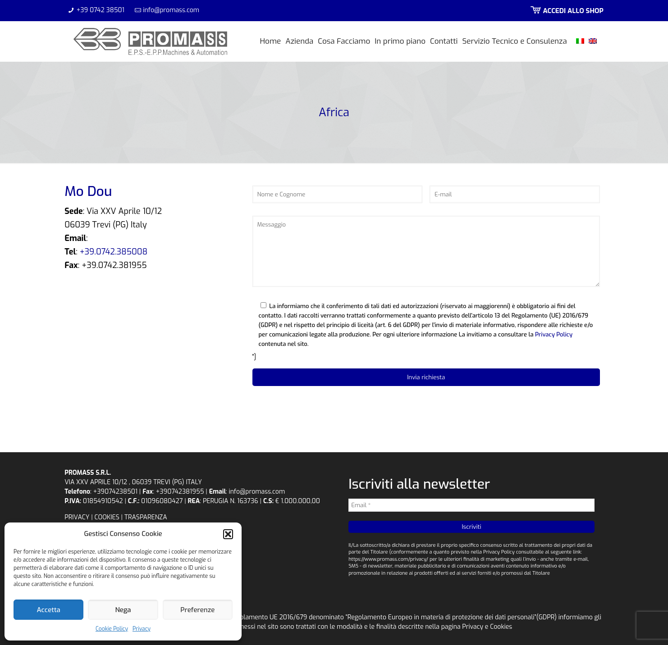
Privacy (142, 628)
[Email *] (471, 505)
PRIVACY (76, 517)
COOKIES (107, 517)
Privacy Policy (553, 334)
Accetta (48, 609)
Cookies (501, 626)
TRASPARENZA (145, 517)
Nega (123, 609)
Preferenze (197, 609)
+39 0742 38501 (100, 10)
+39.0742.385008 (114, 251)
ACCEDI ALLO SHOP (566, 10)
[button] (228, 534)
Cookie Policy (112, 628)
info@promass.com (171, 10)
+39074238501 (115, 491)
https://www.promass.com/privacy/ (388, 559)
